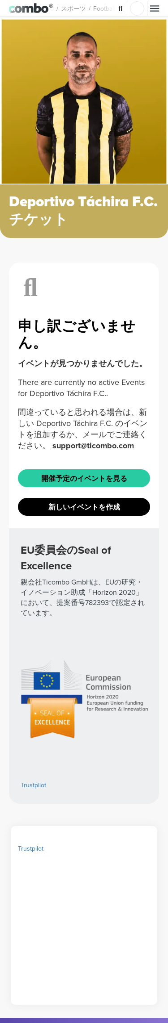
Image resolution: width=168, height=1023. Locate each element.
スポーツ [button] (82, 8)
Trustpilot (30, 1013)
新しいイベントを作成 (84, 681)
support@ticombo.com (93, 620)
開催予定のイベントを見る (84, 652)
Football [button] (114, 8)
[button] (36, 8)
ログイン (137, 8)
